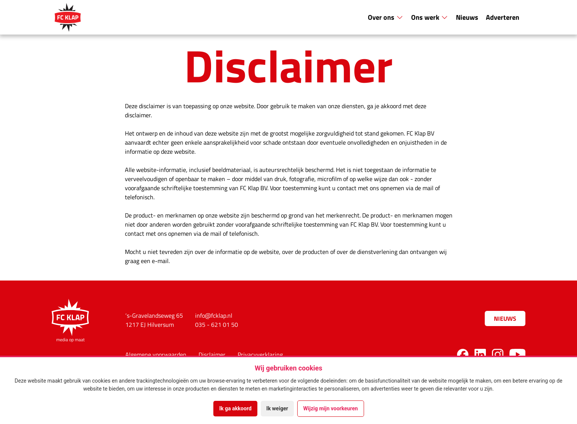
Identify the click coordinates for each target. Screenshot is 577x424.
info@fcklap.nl (213, 315)
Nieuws (467, 17)
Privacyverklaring (260, 354)
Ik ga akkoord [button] (235, 408)
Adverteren (502, 17)
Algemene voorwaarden (155, 354)
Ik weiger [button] (277, 408)
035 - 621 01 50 (216, 324)
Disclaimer (212, 354)
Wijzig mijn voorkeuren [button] (330, 408)
